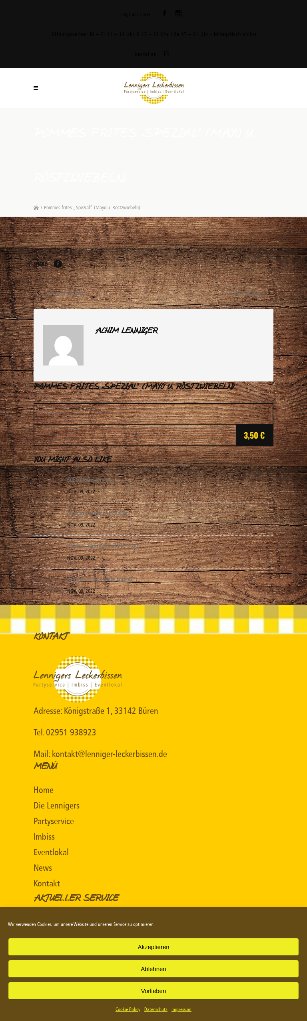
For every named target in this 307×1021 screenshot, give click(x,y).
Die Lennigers (57, 806)
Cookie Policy (128, 1009)
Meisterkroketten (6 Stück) (97, 512)
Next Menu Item (252, 293)
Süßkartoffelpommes (90, 479)
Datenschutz (155, 1009)
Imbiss (44, 837)
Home (44, 790)
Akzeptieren (153, 947)
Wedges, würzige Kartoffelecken (103, 546)
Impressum (181, 1009)
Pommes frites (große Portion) (100, 579)
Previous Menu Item (59, 293)
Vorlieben (153, 990)
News (43, 868)
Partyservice (54, 821)
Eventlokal (51, 852)
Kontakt (47, 883)
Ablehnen (153, 968)
